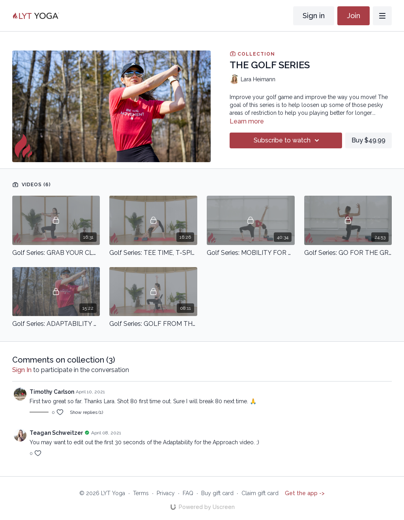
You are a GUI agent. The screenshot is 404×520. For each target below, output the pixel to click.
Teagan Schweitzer (56, 433)
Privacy (166, 493)
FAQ (188, 493)
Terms (141, 493)
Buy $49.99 (368, 140)
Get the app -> (305, 493)
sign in (22, 370)
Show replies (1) (86, 412)
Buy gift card (217, 493)
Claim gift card (260, 493)
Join (353, 15)
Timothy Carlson (52, 392)
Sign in (314, 15)
